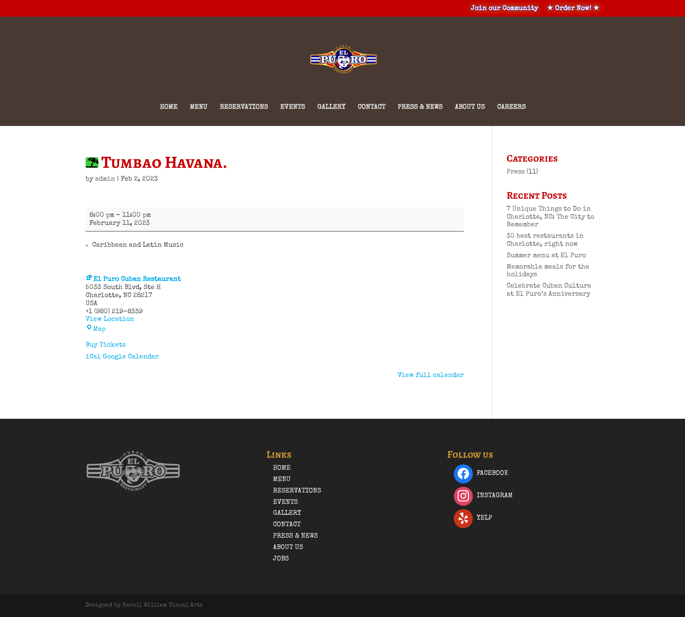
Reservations (244, 107)
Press (516, 172)
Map (96, 329)
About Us (470, 107)
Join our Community (504, 8)
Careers (511, 107)
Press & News (420, 107)
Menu (198, 107)
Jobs (281, 559)
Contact (371, 107)
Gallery (331, 107)
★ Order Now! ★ (573, 8)
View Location (110, 319)
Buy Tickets (106, 345)
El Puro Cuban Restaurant (133, 279)
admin (105, 179)
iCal (93, 357)
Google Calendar (131, 357)
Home (168, 107)
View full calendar (431, 375)
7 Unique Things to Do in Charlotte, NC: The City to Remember (550, 217)
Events (292, 107)
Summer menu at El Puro (546, 255)
